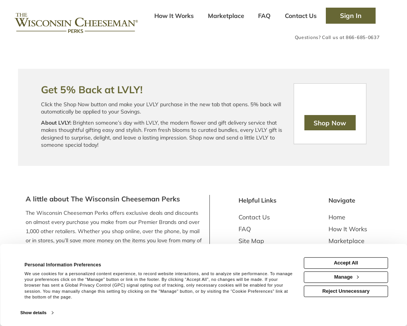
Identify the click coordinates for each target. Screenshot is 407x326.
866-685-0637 (362, 37)
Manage (346, 277)
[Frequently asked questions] (264, 16)
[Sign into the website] (351, 16)
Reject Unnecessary (346, 291)
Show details (33, 312)
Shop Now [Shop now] (330, 123)
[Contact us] (301, 16)
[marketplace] (226, 16)
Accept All (346, 263)
